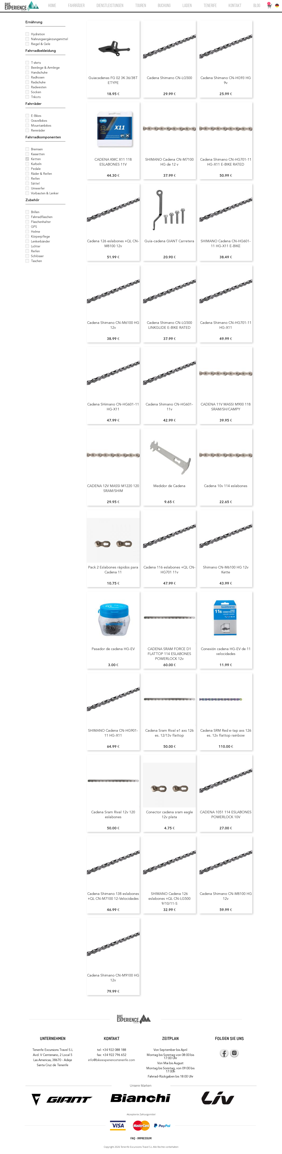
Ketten (36, 159)
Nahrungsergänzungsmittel (49, 39)
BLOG (256, 6)
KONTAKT (235, 6)
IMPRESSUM (144, 1138)
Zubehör (32, 200)
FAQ (132, 1138)
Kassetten (38, 154)
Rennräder (38, 130)
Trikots (36, 97)
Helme (35, 232)
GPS (34, 227)
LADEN (187, 6)
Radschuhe (38, 82)
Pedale (36, 169)
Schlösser (37, 256)
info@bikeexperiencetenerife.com (111, 1060)
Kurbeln (36, 164)
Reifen (35, 179)
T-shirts (36, 63)
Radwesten (38, 87)
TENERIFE (210, 6)
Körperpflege (40, 237)
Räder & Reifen (41, 174)
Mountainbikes (41, 126)
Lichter (35, 246)
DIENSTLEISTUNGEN (110, 6)
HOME (52, 6)
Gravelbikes (39, 121)
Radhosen (37, 77)
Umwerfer (38, 188)
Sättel (35, 184)
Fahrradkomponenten (43, 137)
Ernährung (33, 22)
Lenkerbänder (40, 241)
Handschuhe (39, 73)
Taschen (36, 261)
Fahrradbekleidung (40, 51)
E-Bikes (36, 116)
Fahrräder (33, 104)
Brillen (35, 212)
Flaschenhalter (41, 222)
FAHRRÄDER (76, 6)
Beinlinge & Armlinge (45, 68)
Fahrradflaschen (41, 217)
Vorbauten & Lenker (45, 193)
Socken (36, 92)
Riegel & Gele (40, 44)
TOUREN (140, 6)
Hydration (38, 34)
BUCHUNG (164, 6)
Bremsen (37, 149)
